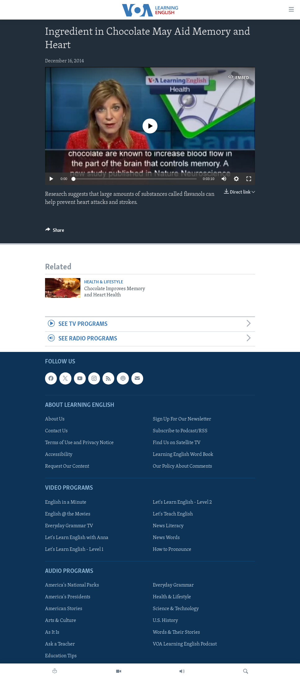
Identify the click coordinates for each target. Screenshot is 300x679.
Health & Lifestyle (103, 282)
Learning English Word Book (183, 454)
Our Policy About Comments (182, 466)
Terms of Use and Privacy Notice (79, 442)
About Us (55, 419)
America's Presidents (67, 597)
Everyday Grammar (173, 585)
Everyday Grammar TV (69, 526)
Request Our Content (67, 466)
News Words (166, 537)
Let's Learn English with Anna (76, 537)
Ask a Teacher (60, 644)
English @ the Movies (67, 514)
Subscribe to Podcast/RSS (180, 431)
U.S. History (165, 620)
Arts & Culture (60, 620)
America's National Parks (72, 585)
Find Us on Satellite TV (177, 442)
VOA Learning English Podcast (185, 644)
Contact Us (56, 431)
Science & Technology (176, 609)
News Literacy (168, 526)
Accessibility (58, 454)
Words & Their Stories (176, 632)
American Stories (63, 609)
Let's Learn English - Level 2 (182, 502)
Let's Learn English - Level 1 (74, 549)
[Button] (54, 232)
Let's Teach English (173, 514)
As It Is (52, 632)
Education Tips (61, 656)
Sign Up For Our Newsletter (182, 419)
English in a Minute (65, 502)
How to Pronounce (172, 549)
